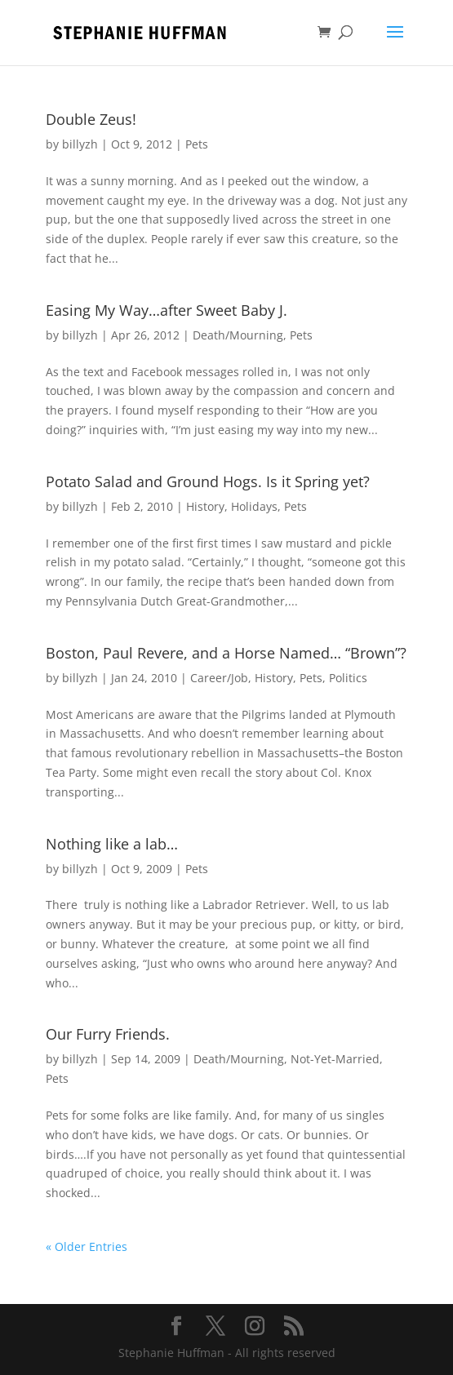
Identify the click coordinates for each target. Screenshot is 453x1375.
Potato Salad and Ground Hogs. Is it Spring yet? (208, 481)
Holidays (254, 506)
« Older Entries (86, 1246)
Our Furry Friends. (108, 1034)
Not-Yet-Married (335, 1059)
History (205, 506)
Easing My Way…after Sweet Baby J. (166, 310)
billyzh (80, 144)
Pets (196, 144)
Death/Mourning (238, 335)
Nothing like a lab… (112, 844)
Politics (348, 677)
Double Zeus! (91, 119)
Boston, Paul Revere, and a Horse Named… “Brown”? (226, 653)
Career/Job (219, 677)
